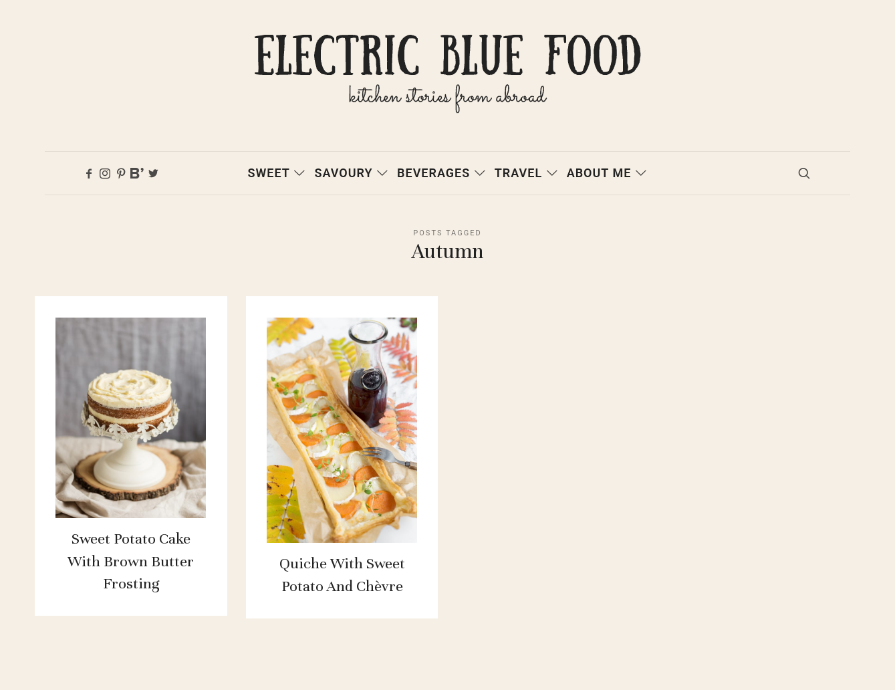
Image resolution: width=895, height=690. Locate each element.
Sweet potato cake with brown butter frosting (131, 575)
